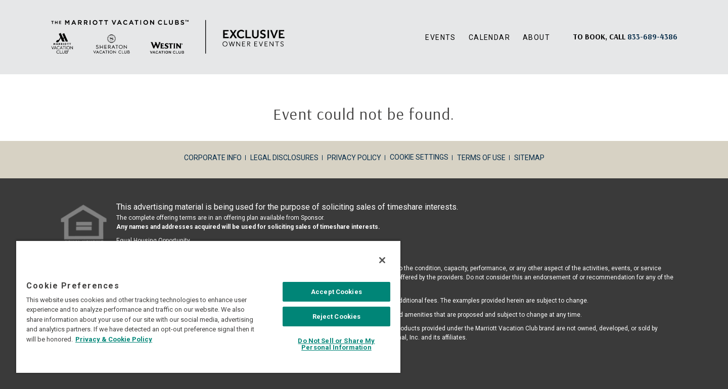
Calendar (489, 37)
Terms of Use (481, 158)
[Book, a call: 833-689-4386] (652, 36)
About (536, 37)
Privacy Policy (354, 158)
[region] (208, 306)
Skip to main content (0, 0)
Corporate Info (213, 158)
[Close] (382, 260)
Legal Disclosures (284, 158)
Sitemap (529, 158)
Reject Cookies (336, 316)
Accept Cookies (336, 292)
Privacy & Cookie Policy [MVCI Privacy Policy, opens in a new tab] (113, 339)
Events (440, 37)
